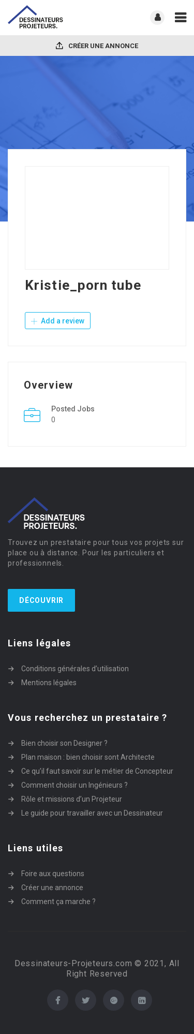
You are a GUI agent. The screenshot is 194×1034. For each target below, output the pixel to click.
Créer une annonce (97, 46)
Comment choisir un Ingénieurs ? (74, 785)
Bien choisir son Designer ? (64, 743)
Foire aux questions (52, 873)
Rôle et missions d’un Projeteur (71, 799)
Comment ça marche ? (58, 901)
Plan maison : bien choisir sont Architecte (88, 757)
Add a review (57, 321)
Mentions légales (49, 682)
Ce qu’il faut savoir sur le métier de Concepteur (97, 771)
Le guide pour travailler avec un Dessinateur (92, 813)
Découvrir (41, 600)
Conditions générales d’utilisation (75, 668)
